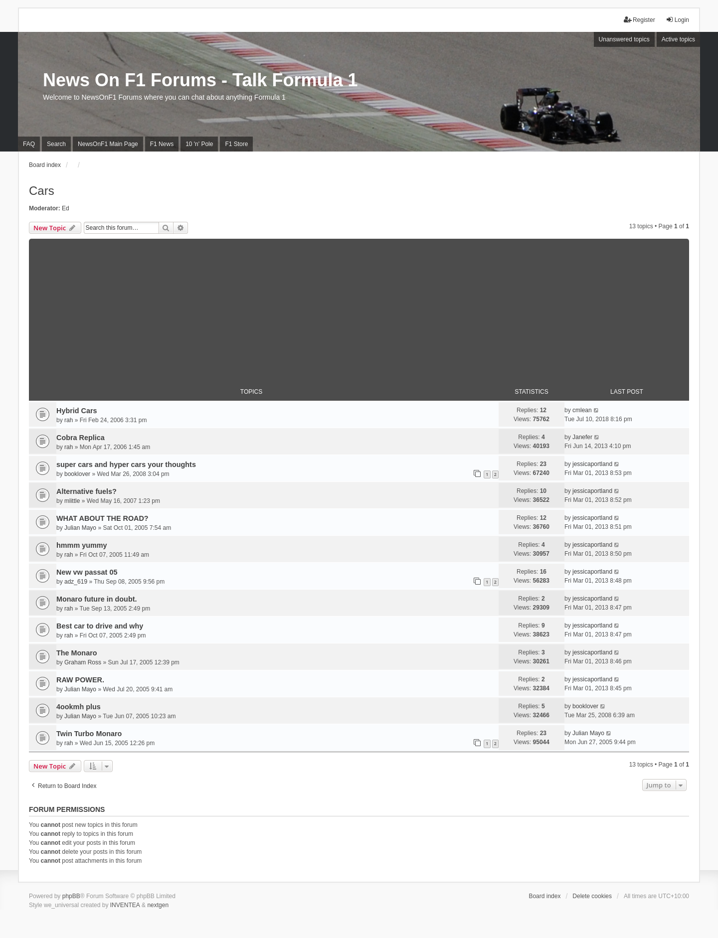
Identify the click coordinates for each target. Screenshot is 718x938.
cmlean (582, 410)
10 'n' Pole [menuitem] (199, 144)
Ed (65, 208)
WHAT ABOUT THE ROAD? (102, 518)
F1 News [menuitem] (162, 144)
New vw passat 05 (86, 572)
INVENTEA (125, 905)
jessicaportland (592, 464)
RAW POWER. (80, 680)
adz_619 (75, 581)
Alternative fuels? (86, 491)
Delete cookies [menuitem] (592, 896)
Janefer (582, 437)
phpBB (71, 896)
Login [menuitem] (677, 19)
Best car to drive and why (99, 626)
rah (68, 420)
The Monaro (76, 653)
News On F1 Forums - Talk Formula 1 (200, 80)
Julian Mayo (80, 527)
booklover (77, 473)
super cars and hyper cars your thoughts (126, 465)
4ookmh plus (78, 707)
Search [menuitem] (56, 144)
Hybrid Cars (76, 411)
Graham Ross (82, 662)
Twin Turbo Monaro (89, 734)
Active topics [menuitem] (678, 39)
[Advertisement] (359, 308)
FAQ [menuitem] (29, 144)
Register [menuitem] (639, 19)
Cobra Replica (80, 438)
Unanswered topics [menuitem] (624, 39)
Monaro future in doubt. (96, 599)
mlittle (72, 500)
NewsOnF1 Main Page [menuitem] (108, 144)
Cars (41, 190)
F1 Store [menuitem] (236, 144)
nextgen (158, 905)
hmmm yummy (81, 545)
